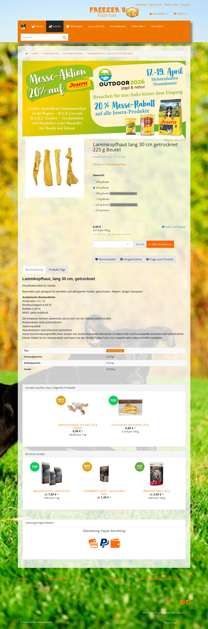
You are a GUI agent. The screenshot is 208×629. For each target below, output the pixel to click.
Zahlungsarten (56, 579)
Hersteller (157, 26)
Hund (55, 26)
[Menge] (113, 244)
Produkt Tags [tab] (57, 269)
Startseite (141, 4)
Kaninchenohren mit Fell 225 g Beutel (77, 426)
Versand (116, 234)
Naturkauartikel (116, 164)
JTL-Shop (182, 622)
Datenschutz (114, 579)
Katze (37, 26)
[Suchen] (41, 37)
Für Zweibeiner (118, 26)
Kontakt (185, 4)
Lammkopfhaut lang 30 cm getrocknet (110, 53)
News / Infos (171, 4)
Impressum (173, 579)
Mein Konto (155, 4)
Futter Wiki (138, 26)
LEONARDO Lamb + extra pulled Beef (104, 492)
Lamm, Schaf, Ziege (115, 351)
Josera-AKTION (96, 26)
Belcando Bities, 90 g (156, 491)
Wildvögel (74, 26)
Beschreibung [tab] (34, 269)
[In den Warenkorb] (160, 244)
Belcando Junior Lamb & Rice (51, 491)
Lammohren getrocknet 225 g (130, 425)
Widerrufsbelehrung (149, 579)
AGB (79, 579)
